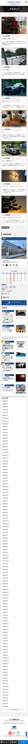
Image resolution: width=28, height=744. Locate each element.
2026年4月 (5, 406)
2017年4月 (5, 706)
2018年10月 (5, 663)
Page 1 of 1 (4, 227)
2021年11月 (5, 558)
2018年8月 (5, 669)
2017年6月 (5, 700)
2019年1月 (5, 655)
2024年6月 (5, 469)
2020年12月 (5, 589)
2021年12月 (5, 555)
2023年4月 (5, 509)
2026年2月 (5, 412)
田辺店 (4, 238)
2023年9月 (5, 495)
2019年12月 (5, 623)
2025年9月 (5, 426)
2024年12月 (5, 452)
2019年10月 (5, 629)
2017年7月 (5, 698)
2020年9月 (5, 598)
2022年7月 (5, 535)
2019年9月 (5, 632)
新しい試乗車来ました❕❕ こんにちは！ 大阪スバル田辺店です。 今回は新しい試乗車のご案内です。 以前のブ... (13, 164)
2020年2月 (5, 618)
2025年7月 (5, 432)
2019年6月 (5, 641)
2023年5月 (5, 506)
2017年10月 (5, 689)
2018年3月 (5, 683)
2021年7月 (5, 569)
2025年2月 (5, 446)
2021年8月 (5, 566)
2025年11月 (5, 421)
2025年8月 (5, 429)
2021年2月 (5, 583)
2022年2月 (5, 549)
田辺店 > (5, 311)
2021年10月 (5, 561)
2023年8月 (5, 498)
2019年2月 (5, 652)
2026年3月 (5, 409)
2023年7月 (5, 501)
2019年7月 (5, 638)
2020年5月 (5, 609)
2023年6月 (5, 503)
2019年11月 (5, 626)
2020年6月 (5, 606)
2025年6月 (5, 435)
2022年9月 (5, 529)
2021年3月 (5, 581)
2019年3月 (5, 649)
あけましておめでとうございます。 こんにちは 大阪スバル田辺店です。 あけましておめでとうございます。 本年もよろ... (13, 220)
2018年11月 (5, 661)
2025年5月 (5, 438)
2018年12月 (5, 658)
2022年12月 (5, 521)
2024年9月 (5, 461)
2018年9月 (5, 666)
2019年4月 (5, 646)
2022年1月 (5, 552)
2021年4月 (5, 578)
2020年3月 (5, 615)
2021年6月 (5, 572)
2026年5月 (5, 404)
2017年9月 (5, 692)
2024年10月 (5, 458)
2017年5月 (5, 703)
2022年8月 (5, 532)
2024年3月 (5, 478)
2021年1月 (5, 586)
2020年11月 (5, 592)
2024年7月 (5, 466)
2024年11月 (5, 455)
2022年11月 (5, 523)
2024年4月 (5, 475)
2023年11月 (5, 489)
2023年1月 (5, 518)
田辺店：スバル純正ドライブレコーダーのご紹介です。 (7, 358)
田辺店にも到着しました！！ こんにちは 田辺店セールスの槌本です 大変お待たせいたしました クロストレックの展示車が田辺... (13, 41)
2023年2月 (5, 515)
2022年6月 (5, 538)
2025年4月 (5, 441)
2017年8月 (5, 695)
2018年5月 (5, 678)
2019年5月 (5, 643)
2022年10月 (5, 526)
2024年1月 (5, 484)
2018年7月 (5, 672)
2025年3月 (5, 444)
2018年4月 (5, 680)
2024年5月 (5, 472)
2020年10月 (5, 595)
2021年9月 (5, 563)
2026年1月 (5, 415)
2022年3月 (5, 546)
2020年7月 (5, 603)
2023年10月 (5, 492)
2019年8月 (5, 635)
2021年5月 (5, 575)
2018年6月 (5, 675)
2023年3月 (5, 512)
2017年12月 (5, 686)
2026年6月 (5, 401)
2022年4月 (5, 543)
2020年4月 (5, 612)
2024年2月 (5, 481)
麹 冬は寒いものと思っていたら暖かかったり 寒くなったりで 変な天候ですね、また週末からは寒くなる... (14, 135)
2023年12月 (5, 486)
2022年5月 (5, 541)
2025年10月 (5, 424)
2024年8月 (5, 464)
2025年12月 (5, 418)
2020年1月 (5, 621)
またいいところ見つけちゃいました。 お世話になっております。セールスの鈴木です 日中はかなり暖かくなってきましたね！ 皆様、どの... (13, 189)
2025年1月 (5, 449)
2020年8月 (5, 601)
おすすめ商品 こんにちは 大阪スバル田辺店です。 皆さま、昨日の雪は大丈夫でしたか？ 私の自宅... (13, 73)
